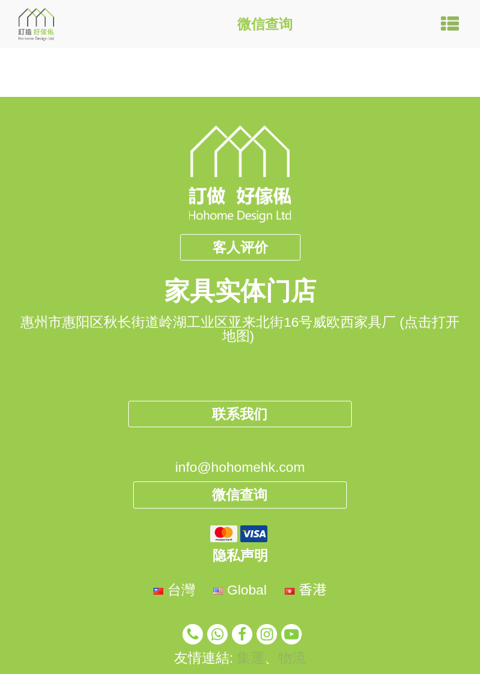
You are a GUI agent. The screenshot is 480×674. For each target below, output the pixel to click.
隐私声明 (240, 555)
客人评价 (240, 247)
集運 (250, 658)
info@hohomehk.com (240, 467)
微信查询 (265, 24)
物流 (292, 658)
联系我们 (239, 414)
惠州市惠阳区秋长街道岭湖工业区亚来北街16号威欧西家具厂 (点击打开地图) (240, 329)
